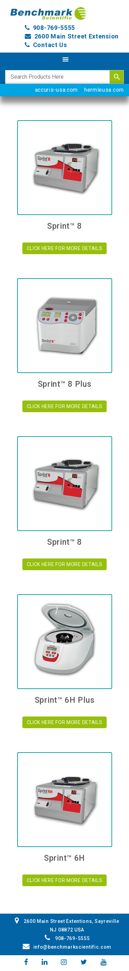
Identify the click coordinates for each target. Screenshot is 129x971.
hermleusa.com (104, 90)
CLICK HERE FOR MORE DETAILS (65, 248)
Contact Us (50, 44)
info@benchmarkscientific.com (67, 947)
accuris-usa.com (56, 90)
